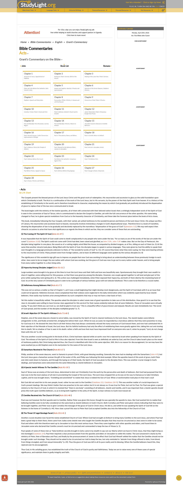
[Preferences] (163, 10)
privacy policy (71, 472)
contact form (131, 477)
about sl (118, 472)
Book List (64, 66)
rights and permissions (90, 472)
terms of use (56, 472)
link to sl (128, 472)
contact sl (108, 472)
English (58, 42)
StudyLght (33, 5)
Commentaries (40, 42)
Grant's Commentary (76, 42)
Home (23, 42)
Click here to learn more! (76, 35)
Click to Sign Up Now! (152, 2)
